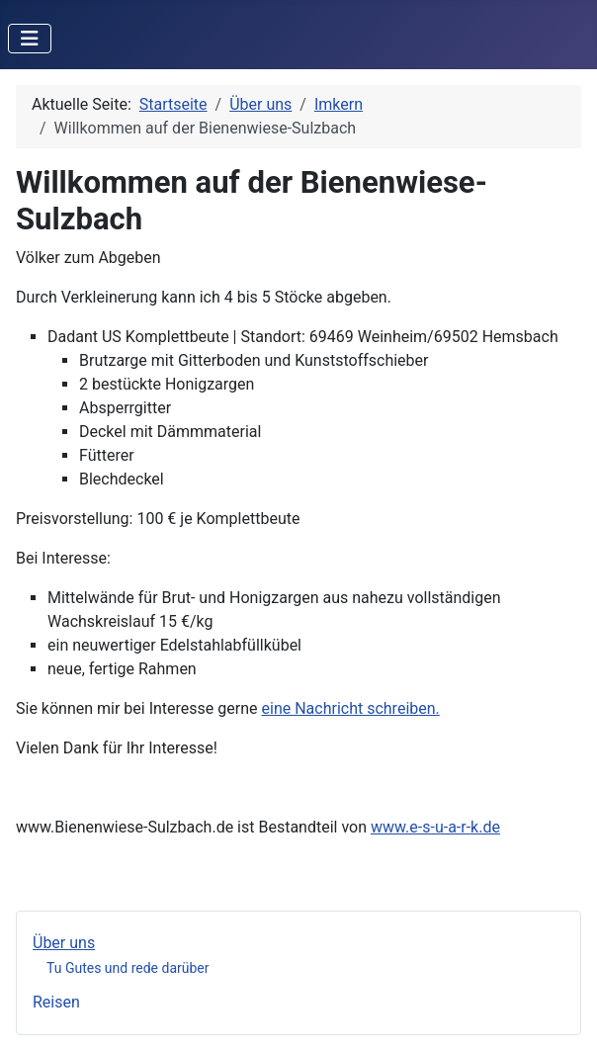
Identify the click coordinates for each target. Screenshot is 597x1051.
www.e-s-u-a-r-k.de (435, 827)
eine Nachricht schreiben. (351, 708)
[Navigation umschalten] (29, 38)
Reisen (56, 1002)
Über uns (64, 942)
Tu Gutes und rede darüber (128, 968)
